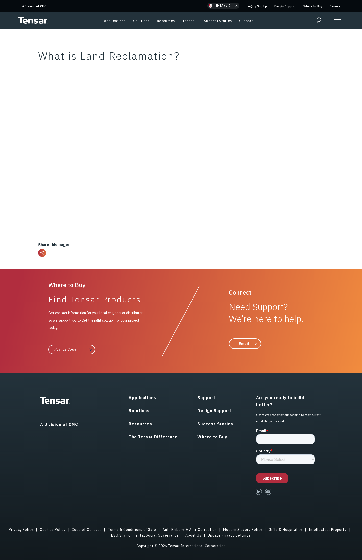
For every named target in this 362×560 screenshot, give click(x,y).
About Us (193, 535)
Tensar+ (189, 21)
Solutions (141, 21)
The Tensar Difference (153, 436)
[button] (223, 6)
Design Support (285, 6)
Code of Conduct (86, 529)
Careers (335, 6)
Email (244, 343)
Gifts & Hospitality (285, 529)
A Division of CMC (34, 6)
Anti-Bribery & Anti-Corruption (190, 529)
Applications (114, 21)
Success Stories (218, 21)
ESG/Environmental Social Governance (145, 535)
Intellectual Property (328, 529)
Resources (166, 21)
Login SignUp (257, 6)
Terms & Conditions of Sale (132, 529)
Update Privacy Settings (229, 535)
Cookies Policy (53, 529)
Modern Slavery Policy (242, 529)
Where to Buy (312, 6)
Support (246, 21)
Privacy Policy (21, 529)
